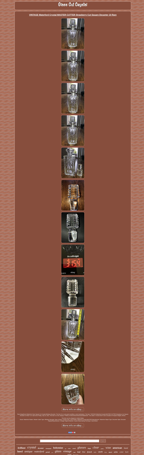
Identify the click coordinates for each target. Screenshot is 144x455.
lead (78, 452)
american (117, 448)
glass (58, 451)
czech (100, 452)
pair (52, 452)
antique (28, 451)
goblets (102, 448)
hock (126, 452)
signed (110, 452)
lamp (105, 452)
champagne (48, 448)
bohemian (58, 447)
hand (126, 448)
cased (74, 448)
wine (108, 447)
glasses (81, 447)
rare (74, 452)
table (95, 452)
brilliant (21, 448)
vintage (67, 451)
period (48, 452)
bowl (20, 451)
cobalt (121, 452)
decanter (41, 448)
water (69, 448)
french (89, 452)
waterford (39, 451)
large (89, 448)
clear (96, 447)
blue (83, 452)
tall (65, 448)
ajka (116, 452)
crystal (31, 447)
